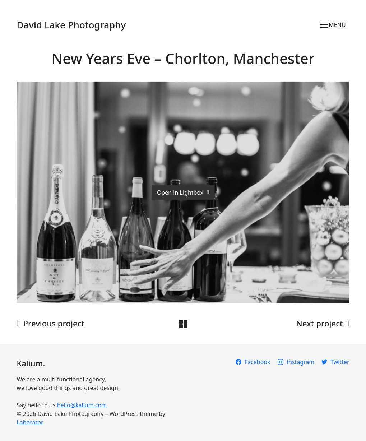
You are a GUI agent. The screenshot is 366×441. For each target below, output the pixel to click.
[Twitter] (335, 362)
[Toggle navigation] (334, 25)
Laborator (30, 422)
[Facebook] (253, 362)
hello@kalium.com (82, 405)
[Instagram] (296, 362)
